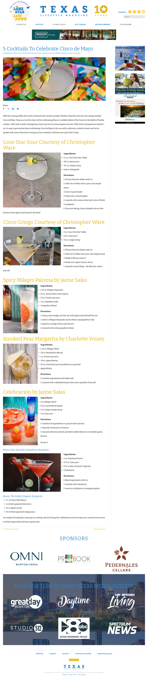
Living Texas (59, 24)
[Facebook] (129, 12)
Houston (69, 53)
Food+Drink (125, 24)
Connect (122, 12)
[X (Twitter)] (134, 12)
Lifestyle (21, 24)
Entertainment (103, 24)
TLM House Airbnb (83, 654)
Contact (52, 654)
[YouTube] (143, 12)
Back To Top (74, 660)
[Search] (143, 16)
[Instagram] (138, 12)
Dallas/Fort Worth (60, 53)
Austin (52, 53)
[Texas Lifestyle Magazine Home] (74, 11)
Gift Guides (80, 24)
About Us (39, 654)
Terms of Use (72, 674)
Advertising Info (104, 654)
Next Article (100, 529)
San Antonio (76, 53)
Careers (65, 654)
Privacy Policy (82, 674)
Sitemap (64, 674)
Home (39, 53)
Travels (39, 24)
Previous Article (11, 529)
